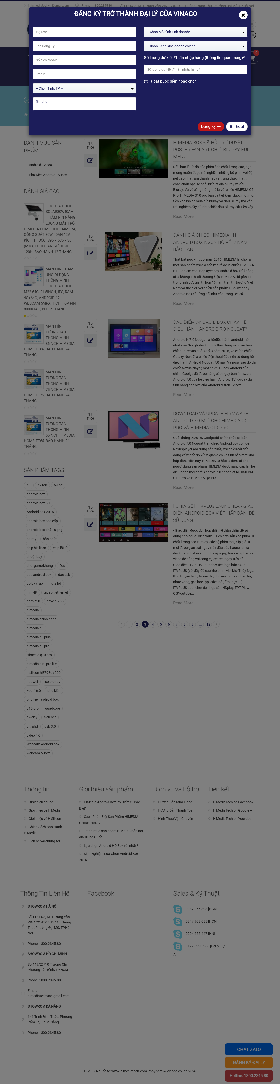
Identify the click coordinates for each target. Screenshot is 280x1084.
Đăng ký (211, 126)
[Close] (243, 15)
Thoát (236, 126)
